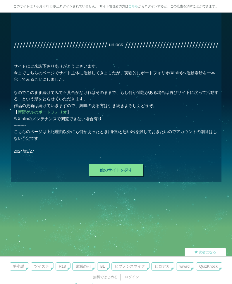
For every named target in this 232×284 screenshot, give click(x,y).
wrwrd (184, 266)
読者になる (205, 252)
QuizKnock (208, 266)
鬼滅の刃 (83, 266)
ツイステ (41, 266)
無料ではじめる (105, 277)
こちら (133, 6)
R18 (62, 266)
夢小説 (18, 266)
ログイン (132, 277)
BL (102, 266)
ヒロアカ (162, 266)
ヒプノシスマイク (130, 266)
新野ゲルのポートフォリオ (42, 112)
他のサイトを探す (116, 170)
